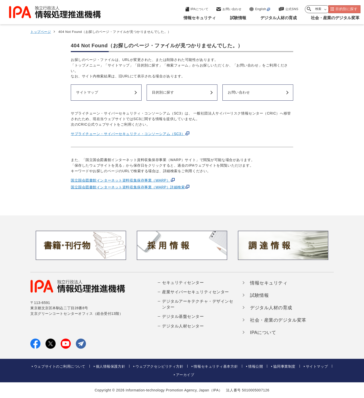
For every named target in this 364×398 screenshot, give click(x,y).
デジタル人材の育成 (271, 307)
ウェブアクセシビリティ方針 (159, 366)
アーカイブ (185, 375)
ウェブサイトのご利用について (59, 366)
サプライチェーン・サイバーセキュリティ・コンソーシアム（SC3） (128, 134)
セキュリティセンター (183, 282)
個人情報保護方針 (110, 366)
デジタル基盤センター (183, 316)
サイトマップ (317, 366)
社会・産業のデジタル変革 (278, 320)
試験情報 (259, 295)
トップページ (40, 32)
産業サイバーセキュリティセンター (195, 292)
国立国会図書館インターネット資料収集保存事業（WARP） (120, 180)
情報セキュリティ (268, 282)
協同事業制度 (284, 366)
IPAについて (263, 332)
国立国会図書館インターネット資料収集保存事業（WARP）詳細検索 (128, 187)
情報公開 (255, 366)
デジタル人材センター (183, 326)
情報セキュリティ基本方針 (216, 366)
